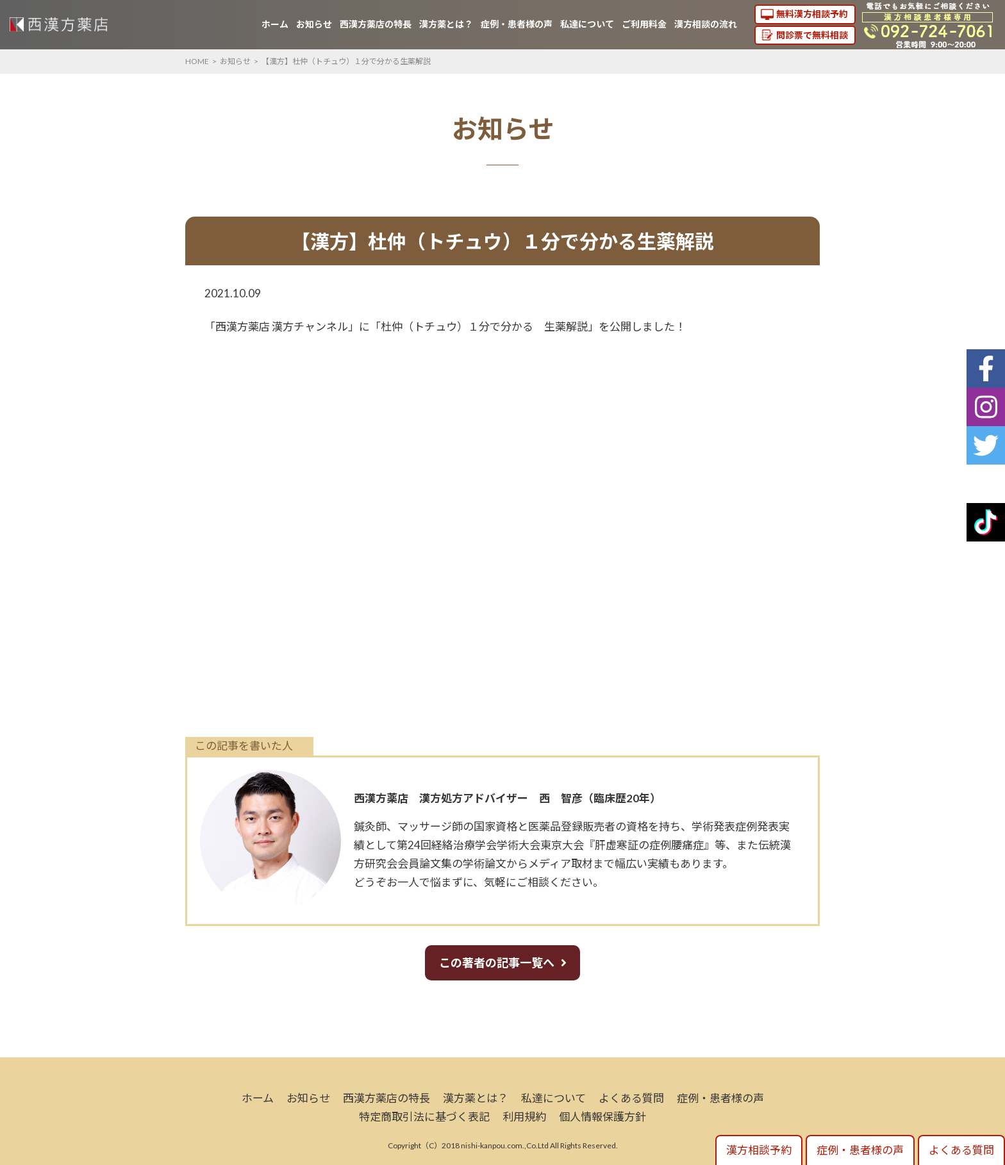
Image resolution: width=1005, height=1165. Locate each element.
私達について (587, 24)
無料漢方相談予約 (812, 13)
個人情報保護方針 (602, 1116)
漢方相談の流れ (705, 24)
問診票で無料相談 (812, 34)
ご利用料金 (644, 24)
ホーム (275, 24)
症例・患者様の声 (516, 24)
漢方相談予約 (759, 1150)
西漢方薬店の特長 (375, 24)
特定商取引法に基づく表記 (424, 1116)
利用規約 (524, 1116)
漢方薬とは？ (446, 24)
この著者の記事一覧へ (496, 962)
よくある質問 (631, 1098)
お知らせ (314, 24)
